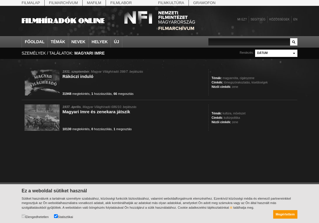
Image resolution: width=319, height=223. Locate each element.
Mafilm (94, 3)
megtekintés (76, 93)
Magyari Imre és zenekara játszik (96, 111)
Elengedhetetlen (35, 216)
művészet (239, 113)
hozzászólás (101, 93)
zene (235, 86)
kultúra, (227, 113)
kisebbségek (260, 82)
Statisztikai (63, 216)
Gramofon (204, 3)
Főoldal (35, 41)
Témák (58, 41)
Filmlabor (121, 3)
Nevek (78, 41)
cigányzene (247, 78)
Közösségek (279, 19)
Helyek (100, 41)
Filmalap (31, 3)
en (295, 19)
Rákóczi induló (77, 76)
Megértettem (285, 214)
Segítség (258, 19)
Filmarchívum (63, 3)
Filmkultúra (171, 3)
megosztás (124, 93)
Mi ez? (242, 19)
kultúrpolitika (232, 117)
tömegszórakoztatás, (237, 82)
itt (231, 207)
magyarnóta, (231, 78)
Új (116, 41)
